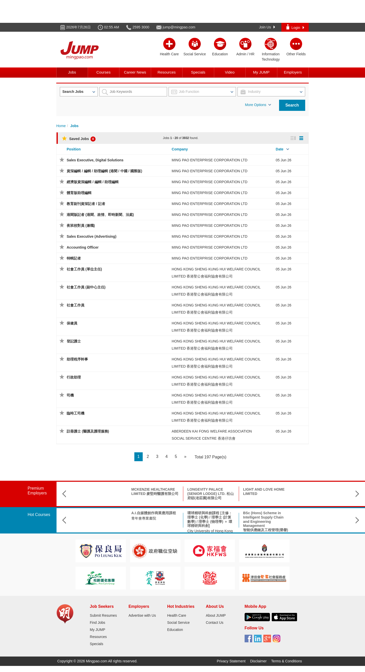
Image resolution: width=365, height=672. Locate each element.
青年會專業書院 (88, 518)
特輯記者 (74, 258)
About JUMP (216, 615)
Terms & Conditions (286, 661)
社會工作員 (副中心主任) (86, 287)
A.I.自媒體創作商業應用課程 (98, 513)
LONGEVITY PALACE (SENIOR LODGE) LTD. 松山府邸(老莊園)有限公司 (155, 493)
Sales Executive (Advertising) (91, 236)
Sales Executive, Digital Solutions (95, 160)
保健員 (72, 323)
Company (180, 149)
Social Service (178, 623)
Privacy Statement (231, 661)
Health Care (176, 615)
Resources (166, 72)
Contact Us (214, 623)
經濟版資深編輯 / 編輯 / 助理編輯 (93, 182)
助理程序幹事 (77, 359)
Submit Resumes (103, 615)
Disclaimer (258, 661)
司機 (70, 395)
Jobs (72, 72)
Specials (198, 72)
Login (295, 27)
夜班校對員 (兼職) (81, 225)
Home (61, 126)
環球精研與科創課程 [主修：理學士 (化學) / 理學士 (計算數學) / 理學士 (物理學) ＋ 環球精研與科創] (154, 519)
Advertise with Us (142, 615)
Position (74, 149)
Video (229, 72)
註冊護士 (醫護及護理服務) (88, 431)
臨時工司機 (75, 413)
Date (279, 149)
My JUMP (261, 72)
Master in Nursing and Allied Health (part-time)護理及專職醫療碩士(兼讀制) (322, 517)
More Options (258, 105)
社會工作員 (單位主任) (84, 269)
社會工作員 (75, 305)
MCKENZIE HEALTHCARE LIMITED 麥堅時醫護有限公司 (99, 491)
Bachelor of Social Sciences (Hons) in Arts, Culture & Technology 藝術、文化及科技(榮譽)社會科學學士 (266, 519)
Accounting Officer (83, 247)
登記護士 (74, 341)
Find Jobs (97, 623)
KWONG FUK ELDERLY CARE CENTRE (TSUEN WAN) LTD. (263, 493)
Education (175, 630)
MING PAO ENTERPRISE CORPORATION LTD (209, 160)
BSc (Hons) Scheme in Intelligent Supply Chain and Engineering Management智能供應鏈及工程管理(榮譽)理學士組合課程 (209, 523)
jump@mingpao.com (179, 27)
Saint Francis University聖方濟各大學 (321, 529)
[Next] (185, 456)
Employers (293, 72)
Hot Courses (39, 514)
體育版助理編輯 (79, 193)
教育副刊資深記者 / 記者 (86, 204)
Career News (135, 72)
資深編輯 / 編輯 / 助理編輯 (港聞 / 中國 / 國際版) (104, 171)
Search (292, 105)
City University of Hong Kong (154, 531)
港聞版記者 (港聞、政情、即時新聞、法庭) (100, 215)
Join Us (267, 27)
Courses (103, 72)
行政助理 (74, 377)
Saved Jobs (79, 139)
